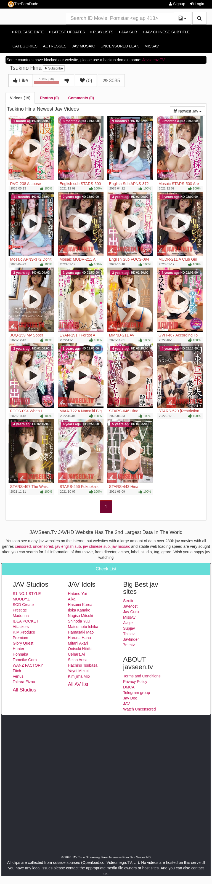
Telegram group (136, 692)
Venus (18, 676)
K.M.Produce (24, 632)
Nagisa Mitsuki (80, 615)
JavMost (130, 606)
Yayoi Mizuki (78, 671)
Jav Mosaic (83, 46)
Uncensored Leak (119, 46)
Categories (25, 46)
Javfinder (131, 639)
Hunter (18, 649)
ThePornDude (23, 4)
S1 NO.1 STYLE (27, 593)
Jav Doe (130, 698)
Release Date (28, 32)
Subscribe (54, 68)
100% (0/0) (47, 82)
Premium (20, 637)
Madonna (21, 615)
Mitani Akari (78, 643)
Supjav (129, 628)
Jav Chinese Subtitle (166, 32)
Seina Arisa (78, 660)
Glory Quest (23, 643)
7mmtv (129, 645)
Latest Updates (67, 32)
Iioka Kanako (79, 610)
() (86, 80)
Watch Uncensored (139, 709)
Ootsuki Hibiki (80, 649)
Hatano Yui (77, 593)
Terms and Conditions (141, 676)
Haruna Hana (79, 637)
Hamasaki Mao (81, 632)
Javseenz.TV (153, 60)
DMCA (128, 687)
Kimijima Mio (79, 676)
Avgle (128, 623)
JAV (126, 703)
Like (20, 80)
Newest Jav (189, 110)
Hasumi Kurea (80, 604)
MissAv (152, 46)
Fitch (17, 671)
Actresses (55, 46)
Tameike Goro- (25, 660)
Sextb (128, 601)
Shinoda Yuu (79, 621)
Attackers (21, 626)
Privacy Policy (135, 681)
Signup (177, 4)
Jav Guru (131, 612)
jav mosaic (121, 546)
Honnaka (20, 654)
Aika (71, 599)
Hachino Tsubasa (82, 665)
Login (197, 4)
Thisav (128, 634)
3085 (111, 80)
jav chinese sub (96, 546)
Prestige (20, 610)
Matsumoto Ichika (83, 626)
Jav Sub (128, 32)
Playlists (102, 32)
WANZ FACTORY (28, 665)
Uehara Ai (76, 654)
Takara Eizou (24, 682)
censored (23, 546)
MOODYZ (21, 599)
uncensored (43, 546)
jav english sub (68, 546)
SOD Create (23, 604)
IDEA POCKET (25, 621)
